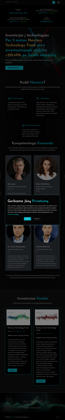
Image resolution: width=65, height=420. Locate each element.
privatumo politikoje (13, 214)
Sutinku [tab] (27, 219)
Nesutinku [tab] (36, 219)
